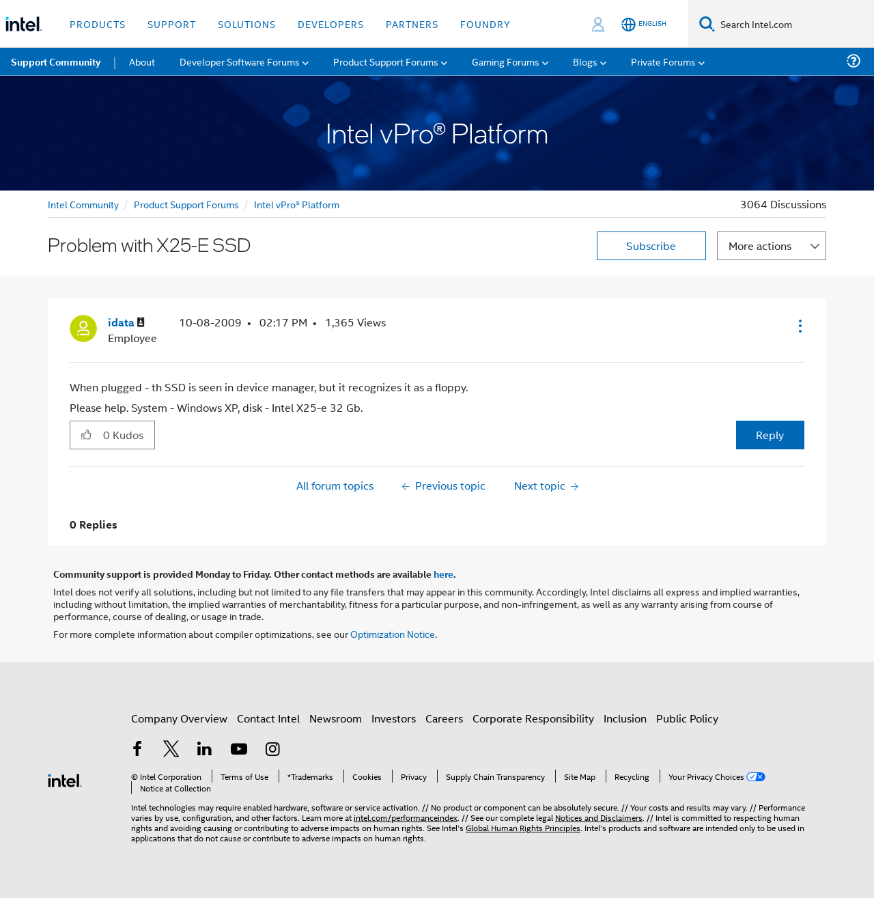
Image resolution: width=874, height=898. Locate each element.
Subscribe (651, 245)
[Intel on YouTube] (239, 750)
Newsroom (335, 718)
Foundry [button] (485, 23)
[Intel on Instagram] (272, 750)
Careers (444, 718)
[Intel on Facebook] (137, 750)
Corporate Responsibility (533, 718)
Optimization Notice (392, 633)
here (443, 573)
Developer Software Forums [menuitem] (240, 61)
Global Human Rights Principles (523, 827)
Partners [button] (412, 23)
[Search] (707, 23)
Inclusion (625, 718)
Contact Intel (268, 718)
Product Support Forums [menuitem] (385, 61)
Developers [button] (331, 23)
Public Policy (687, 718)
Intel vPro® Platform (296, 204)
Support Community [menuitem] (55, 61)
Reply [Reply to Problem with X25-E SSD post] (770, 435)
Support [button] (171, 23)
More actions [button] (760, 245)
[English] (644, 24)
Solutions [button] (247, 23)
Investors (393, 718)
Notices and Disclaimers (599, 817)
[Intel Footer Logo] (65, 779)
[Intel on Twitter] (171, 750)
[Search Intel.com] (794, 24)
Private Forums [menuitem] (663, 61)
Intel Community (83, 204)
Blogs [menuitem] (585, 61)
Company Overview (179, 718)
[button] (799, 326)
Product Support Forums (186, 204)
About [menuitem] (142, 61)
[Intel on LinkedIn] (204, 750)
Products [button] (98, 23)
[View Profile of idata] (126, 323)
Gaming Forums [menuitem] (505, 61)
